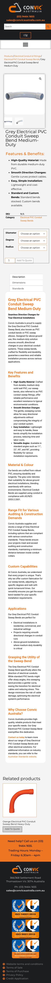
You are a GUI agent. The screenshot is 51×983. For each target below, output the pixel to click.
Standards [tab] (18, 288)
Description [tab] (18, 277)
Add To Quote (24, 260)
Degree (10, 240)
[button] (40, 78)
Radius (10, 247)
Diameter (11, 233)
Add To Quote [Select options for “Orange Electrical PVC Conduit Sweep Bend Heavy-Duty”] (12, 829)
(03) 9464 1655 (25, 16)
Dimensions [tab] (18, 282)
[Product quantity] (10, 260)
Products (8, 56)
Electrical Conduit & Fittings (27, 56)
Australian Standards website (22, 756)
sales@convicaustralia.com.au (25, 20)
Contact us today (16, 737)
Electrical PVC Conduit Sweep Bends (21, 59)
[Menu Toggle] (25, 44)
